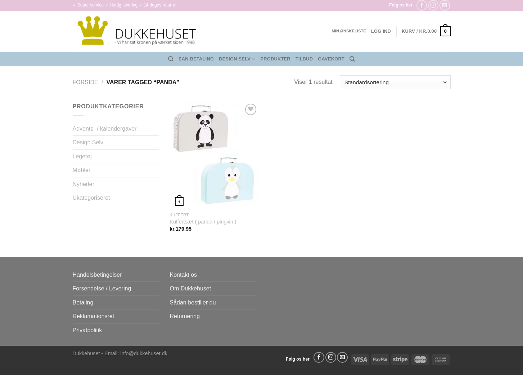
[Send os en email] (444, 5)
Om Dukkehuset (190, 288)
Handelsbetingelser (97, 275)
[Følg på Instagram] (433, 5)
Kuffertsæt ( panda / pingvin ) (203, 222)
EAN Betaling (196, 59)
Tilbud (304, 59)
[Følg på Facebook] (421, 5)
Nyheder (83, 184)
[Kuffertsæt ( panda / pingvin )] (214, 155)
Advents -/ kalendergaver (105, 129)
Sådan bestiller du (193, 302)
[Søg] (170, 59)
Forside (85, 82)
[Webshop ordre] (395, 82)
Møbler (82, 170)
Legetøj (82, 156)
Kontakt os (183, 275)
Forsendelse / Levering (102, 288)
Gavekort (331, 59)
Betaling (83, 302)
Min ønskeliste (349, 31)
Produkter (275, 59)
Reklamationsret (93, 316)
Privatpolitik (87, 330)
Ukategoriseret (91, 198)
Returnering (185, 316)
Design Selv (237, 59)
